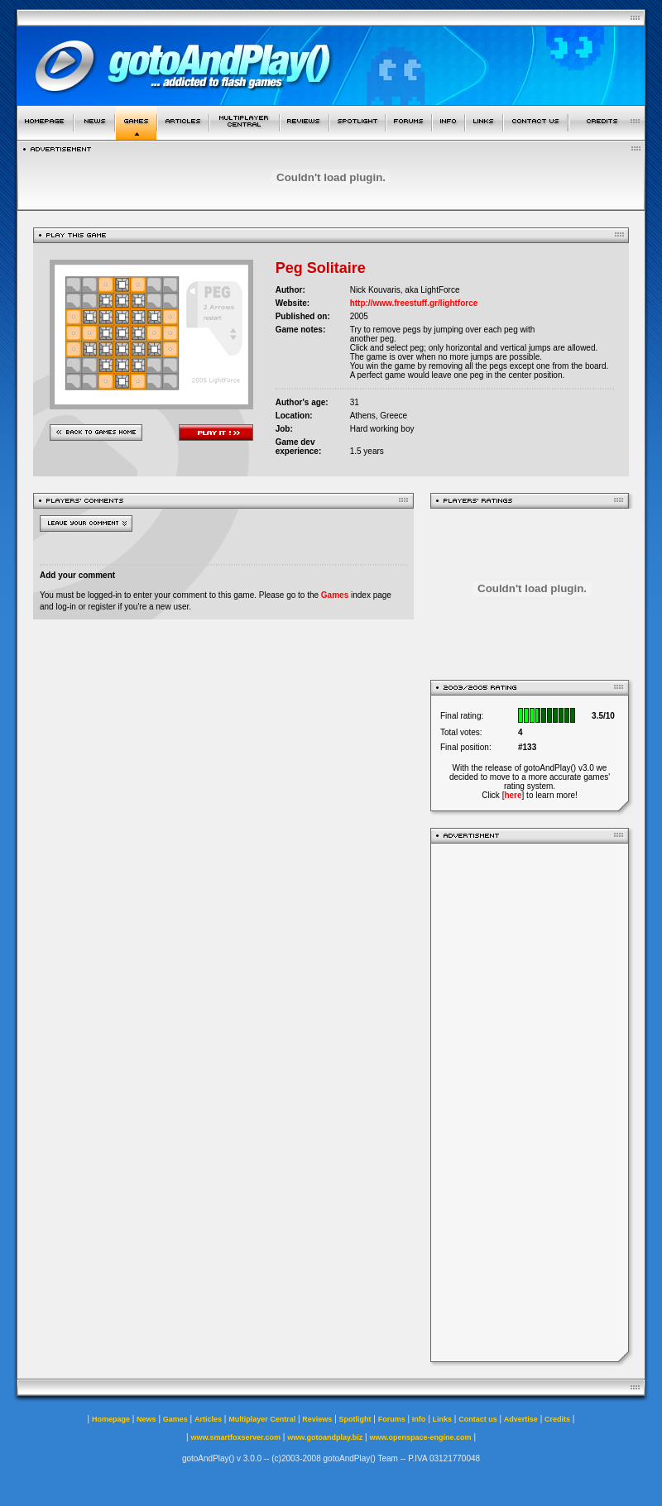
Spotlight (355, 1419)
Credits (557, 1419)
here (512, 795)
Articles (208, 1419)
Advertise (521, 1419)
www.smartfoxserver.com (235, 1437)
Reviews (317, 1419)
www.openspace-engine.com (420, 1437)
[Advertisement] (529, 1102)
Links (443, 1419)
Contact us (477, 1419)
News (146, 1419)
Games (334, 595)
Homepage (111, 1419)
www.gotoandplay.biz (324, 1437)
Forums (391, 1419)
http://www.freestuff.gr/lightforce (414, 303)
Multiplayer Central (261, 1419)
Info (419, 1419)
